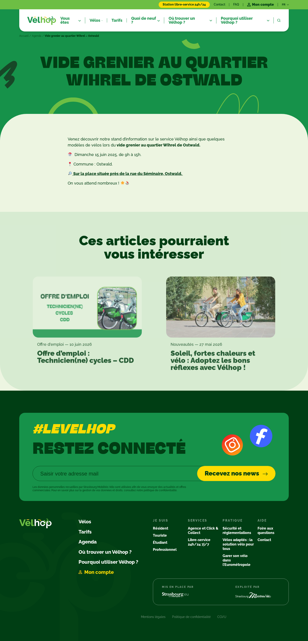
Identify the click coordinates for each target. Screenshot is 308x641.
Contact (219, 4)
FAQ (236, 4)
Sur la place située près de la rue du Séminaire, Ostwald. (127, 173)
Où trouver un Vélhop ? (105, 552)
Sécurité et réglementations (237, 530)
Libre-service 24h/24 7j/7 (199, 542)
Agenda (36, 35)
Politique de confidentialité (191, 617)
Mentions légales (153, 617)
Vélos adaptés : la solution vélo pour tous (238, 544)
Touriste (160, 535)
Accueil (24, 35)
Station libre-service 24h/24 (184, 4)
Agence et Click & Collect (203, 530)
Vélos (85, 521)
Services (197, 520)
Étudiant (160, 542)
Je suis (160, 520)
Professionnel (165, 549)
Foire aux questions (266, 530)
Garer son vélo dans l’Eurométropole (236, 560)
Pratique (233, 520)
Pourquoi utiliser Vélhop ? (108, 562)
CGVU (221, 617)
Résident (160, 528)
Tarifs (85, 532)
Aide (262, 520)
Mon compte (99, 572)
